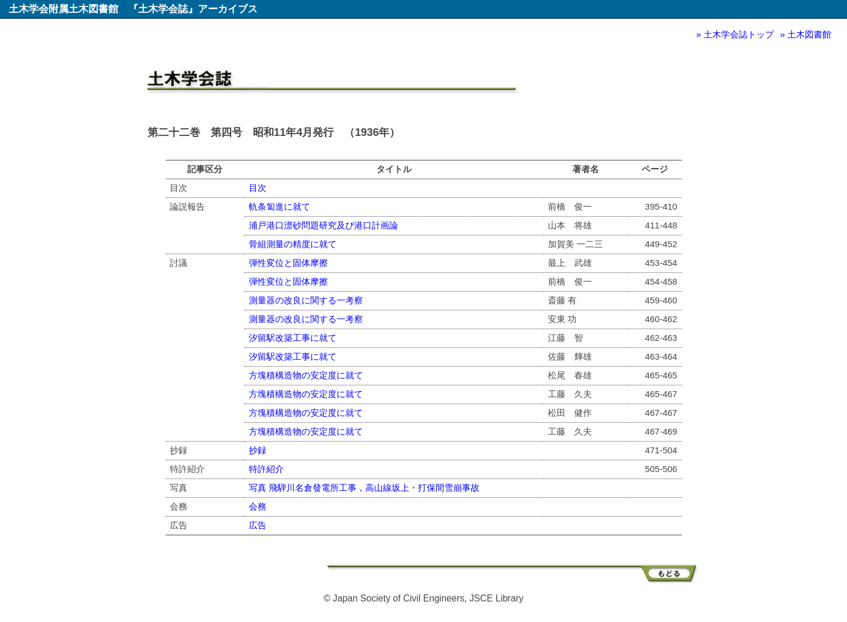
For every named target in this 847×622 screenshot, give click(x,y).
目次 (257, 188)
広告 (257, 525)
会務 (257, 506)
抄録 (257, 450)
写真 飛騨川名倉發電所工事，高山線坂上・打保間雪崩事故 (364, 488)
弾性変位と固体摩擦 (288, 263)
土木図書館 (809, 34)
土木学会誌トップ (739, 34)
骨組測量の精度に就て (293, 244)
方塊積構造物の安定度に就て (306, 375)
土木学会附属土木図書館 (63, 9)
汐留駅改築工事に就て (293, 338)
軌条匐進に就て (279, 206)
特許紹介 (266, 469)
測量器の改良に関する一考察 (306, 300)
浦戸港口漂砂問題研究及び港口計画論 (323, 225)
